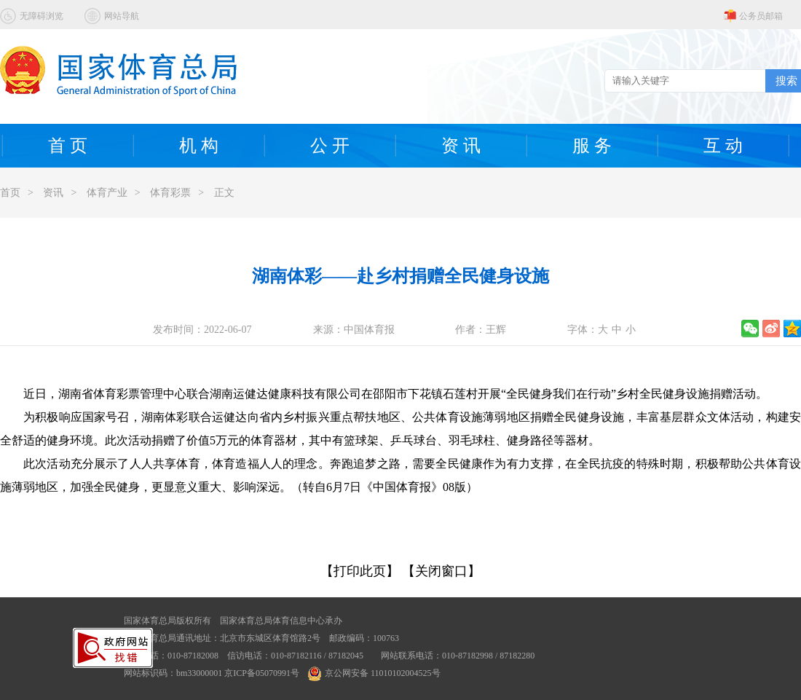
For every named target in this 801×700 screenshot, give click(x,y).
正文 (224, 192)
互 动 (723, 145)
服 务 (592, 145)
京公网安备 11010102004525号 (374, 673)
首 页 (67, 145)
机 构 (198, 145)
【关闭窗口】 (441, 571)
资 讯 (461, 145)
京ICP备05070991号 (261, 673)
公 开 (330, 145)
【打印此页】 (359, 571)
